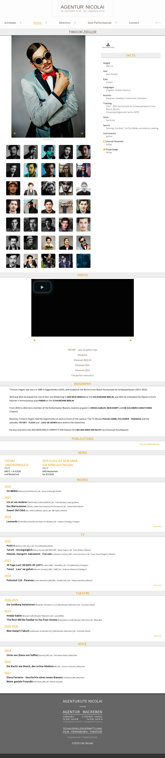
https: (109, 144)
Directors (64, 22)
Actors (37, 22)
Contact (134, 22)
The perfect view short (82, 375)
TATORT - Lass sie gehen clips (82, 349)
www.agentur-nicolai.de (93, 721)
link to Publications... (150, 444)
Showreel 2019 (82, 370)
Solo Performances (99, 22)
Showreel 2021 (82, 365)
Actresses (10, 22)
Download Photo (108, 45)
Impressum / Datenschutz (82, 737)
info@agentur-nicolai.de (72, 721)
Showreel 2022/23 (82, 360)
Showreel (82, 354)
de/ (158, 23)
